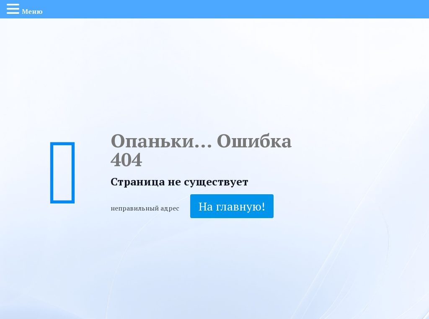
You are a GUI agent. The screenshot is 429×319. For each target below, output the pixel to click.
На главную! (232, 206)
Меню (32, 11)
